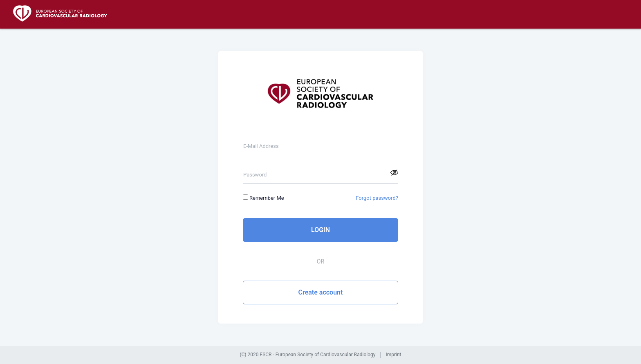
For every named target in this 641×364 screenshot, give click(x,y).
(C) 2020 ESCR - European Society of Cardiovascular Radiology (307, 354)
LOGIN (320, 230)
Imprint (393, 354)
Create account (320, 292)
